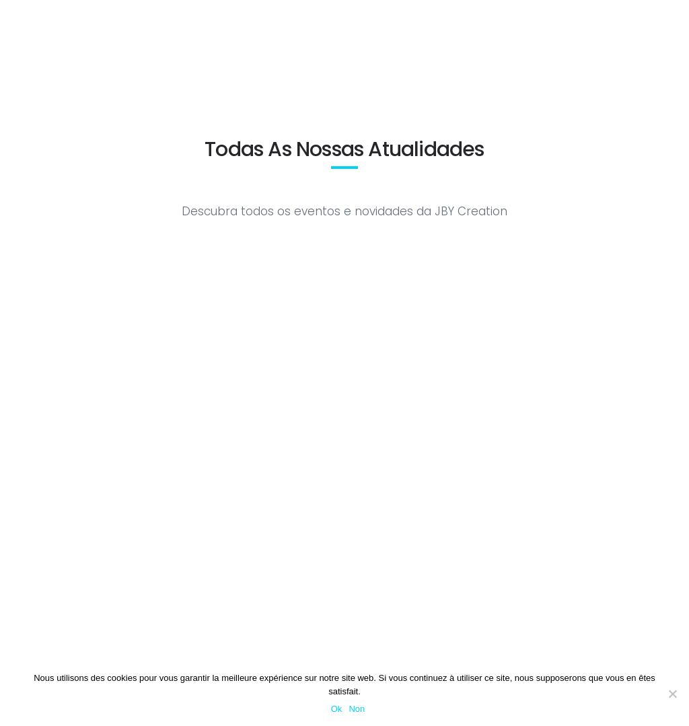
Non (357, 709)
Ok (336, 709)
